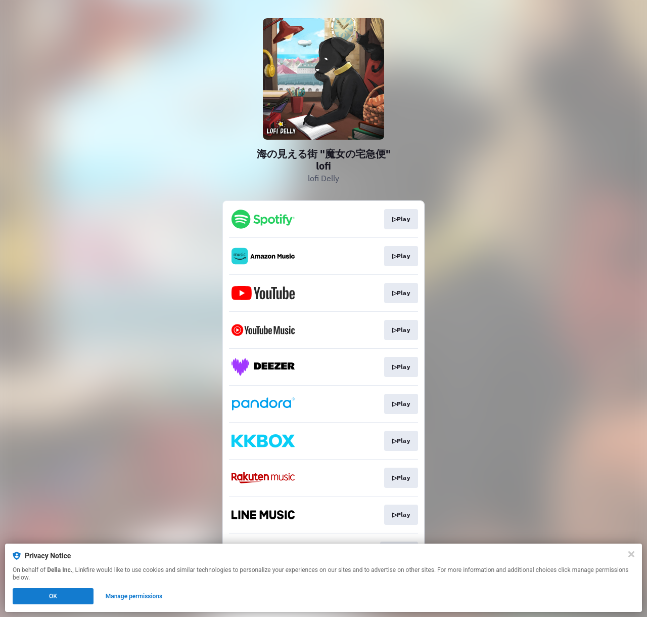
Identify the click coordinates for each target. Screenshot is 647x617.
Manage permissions (134, 596)
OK (53, 596)
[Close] (631, 554)
